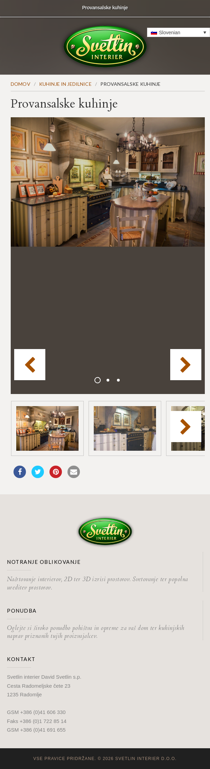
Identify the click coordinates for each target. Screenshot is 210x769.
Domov (20, 84)
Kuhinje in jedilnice (65, 84)
